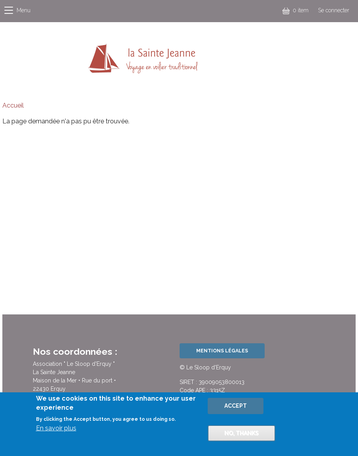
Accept (235, 408)
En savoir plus (56, 431)
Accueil (13, 105)
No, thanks (241, 436)
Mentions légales (222, 351)
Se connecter (333, 10)
